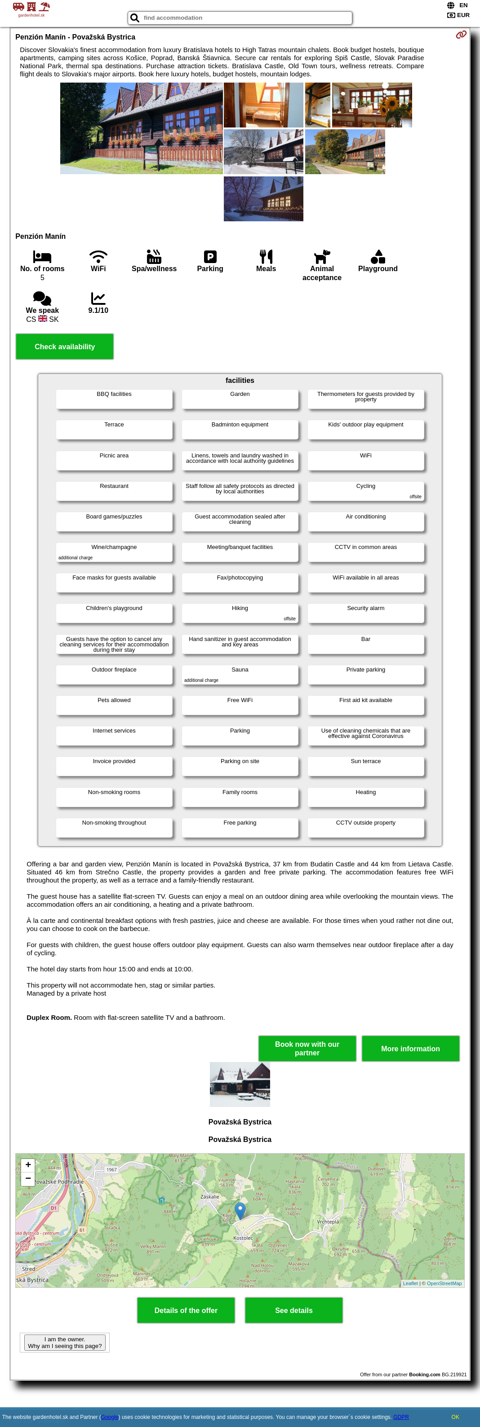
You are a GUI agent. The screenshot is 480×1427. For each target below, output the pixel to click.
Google (110, 1417)
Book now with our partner (307, 1049)
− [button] (28, 1179)
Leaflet (410, 1283)
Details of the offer (186, 1310)
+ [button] (28, 1165)
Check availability (65, 347)
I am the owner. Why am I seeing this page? (65, 1342)
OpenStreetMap (444, 1283)
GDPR (401, 1417)
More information (410, 1049)
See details (294, 1310)
